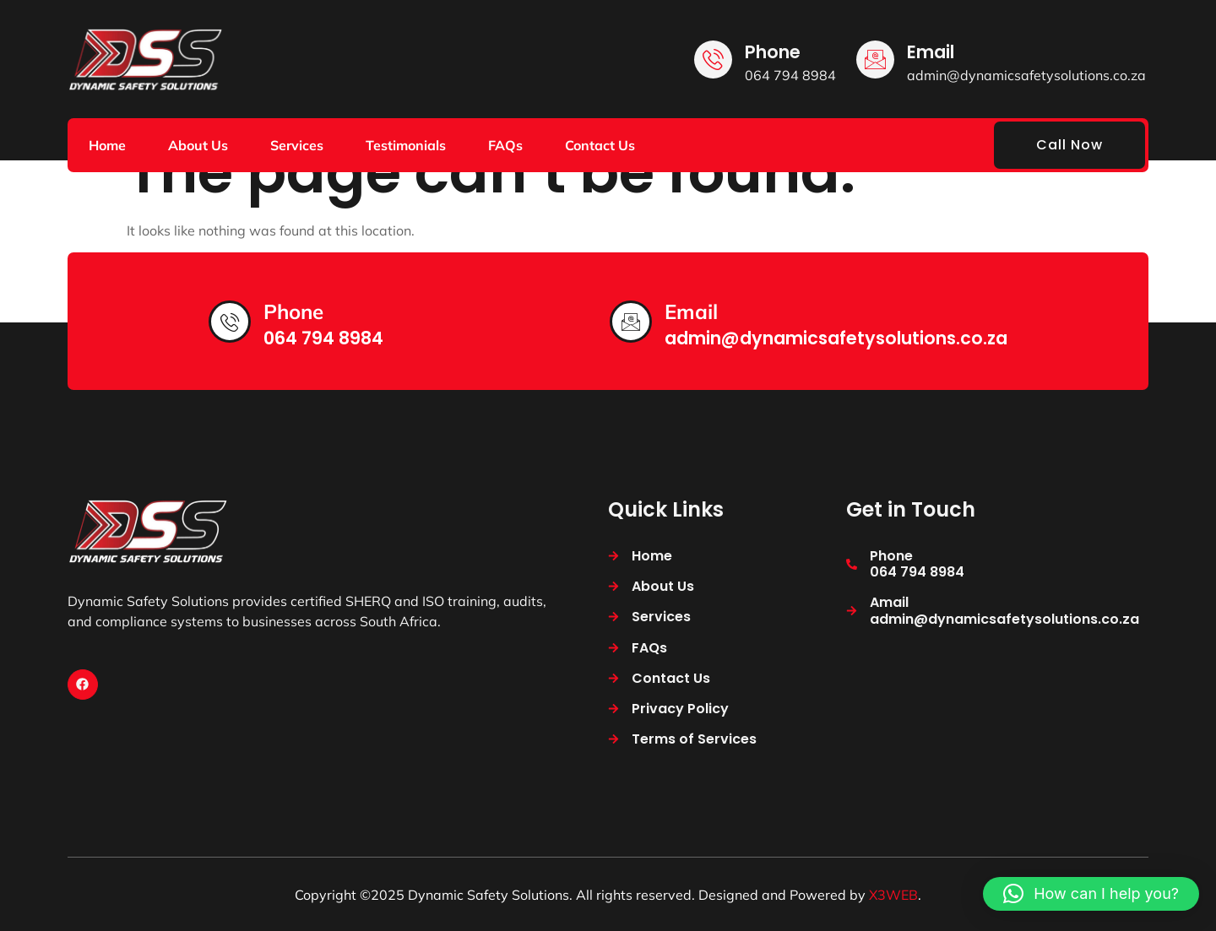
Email (930, 52)
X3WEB (893, 894)
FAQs (505, 145)
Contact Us (600, 145)
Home (107, 145)
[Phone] (713, 59)
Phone (773, 52)
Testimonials (406, 145)
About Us (198, 145)
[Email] (875, 59)
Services (296, 145)
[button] (1091, 894)
